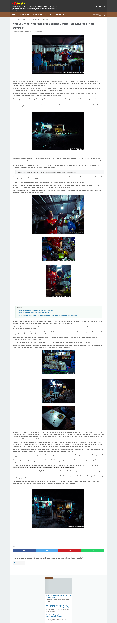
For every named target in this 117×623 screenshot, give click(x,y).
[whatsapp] (66, 592)
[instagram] (102, 5)
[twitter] (95, 5)
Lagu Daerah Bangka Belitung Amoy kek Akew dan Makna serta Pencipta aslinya (92, 46)
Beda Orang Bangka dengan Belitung (92, 98)
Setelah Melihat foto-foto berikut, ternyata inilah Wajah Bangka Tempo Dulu (92, 67)
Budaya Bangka (25, 12)
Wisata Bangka (38, 12)
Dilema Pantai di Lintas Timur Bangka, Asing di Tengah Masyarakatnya (37, 326)
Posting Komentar (37, 30)
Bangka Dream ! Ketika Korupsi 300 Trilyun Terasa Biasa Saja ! (35, 329)
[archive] (85, 144)
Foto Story (49, 12)
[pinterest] (51, 592)
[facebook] (91, 5)
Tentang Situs (60, 12)
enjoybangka (61, 620)
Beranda (15, 12)
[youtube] (99, 5)
